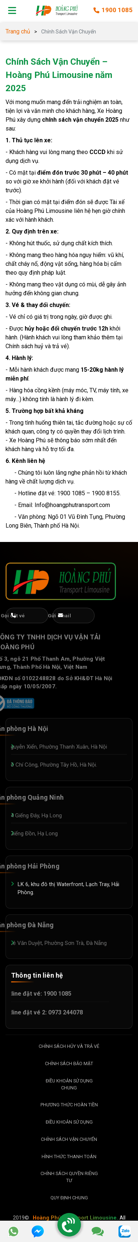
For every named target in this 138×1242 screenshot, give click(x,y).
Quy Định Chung (69, 1197)
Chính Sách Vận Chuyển (69, 1139)
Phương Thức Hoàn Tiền (69, 1104)
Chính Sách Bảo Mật (69, 1063)
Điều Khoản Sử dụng (69, 1122)
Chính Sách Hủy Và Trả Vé (69, 1046)
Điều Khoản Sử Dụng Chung (69, 1084)
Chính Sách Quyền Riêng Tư (69, 1177)
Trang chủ (18, 31)
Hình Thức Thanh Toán (69, 1156)
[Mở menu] (12, 10)
